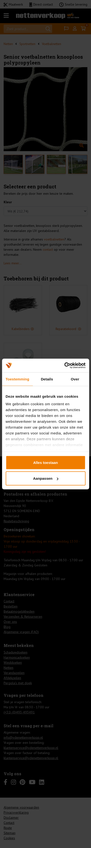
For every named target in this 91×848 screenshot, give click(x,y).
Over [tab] (75, 379)
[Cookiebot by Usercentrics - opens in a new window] (64, 365)
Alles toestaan (45, 462)
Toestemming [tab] (17, 379)
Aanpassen (45, 478)
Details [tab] (47, 379)
